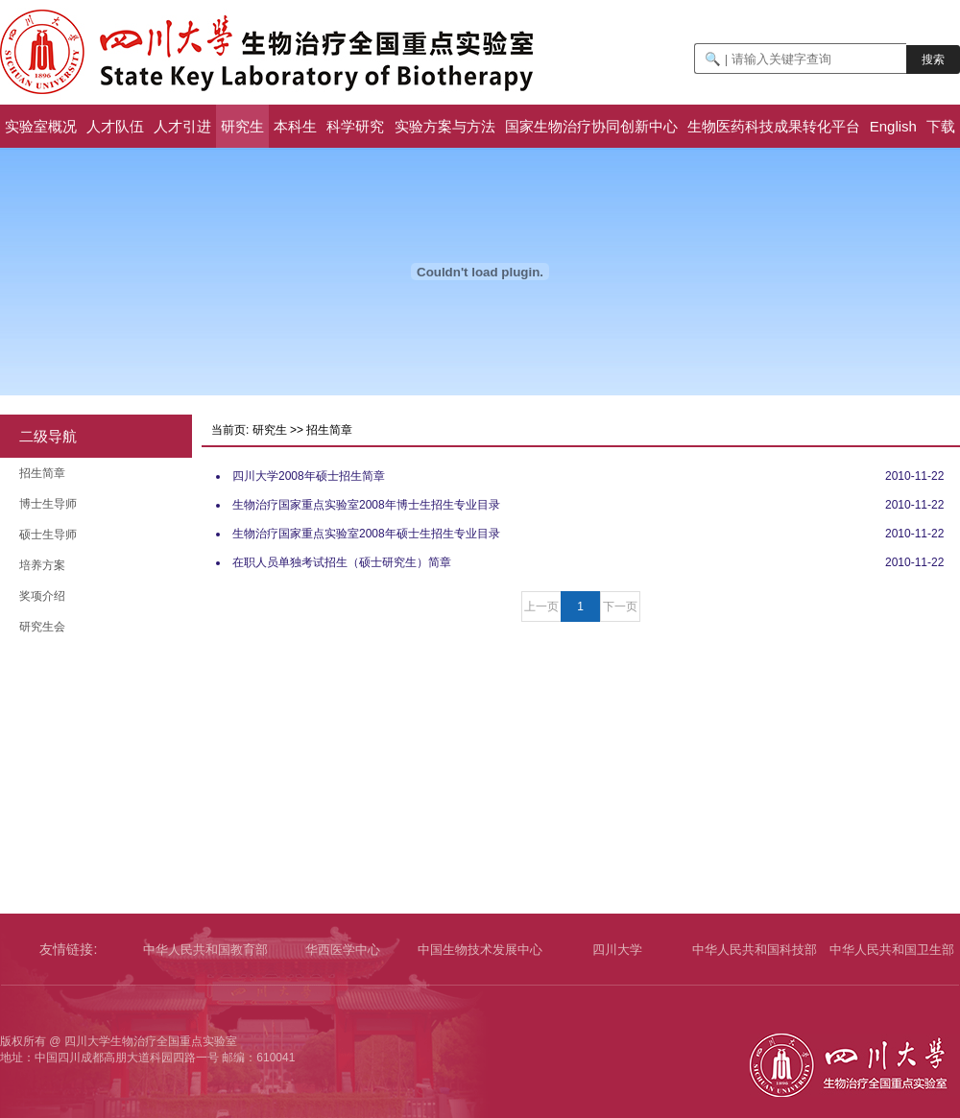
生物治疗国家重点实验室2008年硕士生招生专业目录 (366, 533)
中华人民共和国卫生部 (891, 949)
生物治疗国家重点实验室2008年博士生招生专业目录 (366, 504)
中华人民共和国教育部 (205, 949)
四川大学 (617, 949)
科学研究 (355, 126)
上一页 (541, 606)
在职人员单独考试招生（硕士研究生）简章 (341, 562)
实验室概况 (41, 126)
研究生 (242, 126)
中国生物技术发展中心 (480, 949)
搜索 (933, 59)
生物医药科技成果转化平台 (773, 126)
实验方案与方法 (445, 126)
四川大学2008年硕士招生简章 (308, 476)
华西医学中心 (342, 949)
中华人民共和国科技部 (754, 949)
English (893, 126)
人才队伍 (115, 126)
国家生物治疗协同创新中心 (591, 126)
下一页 (620, 606)
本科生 (295, 126)
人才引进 (182, 126)
